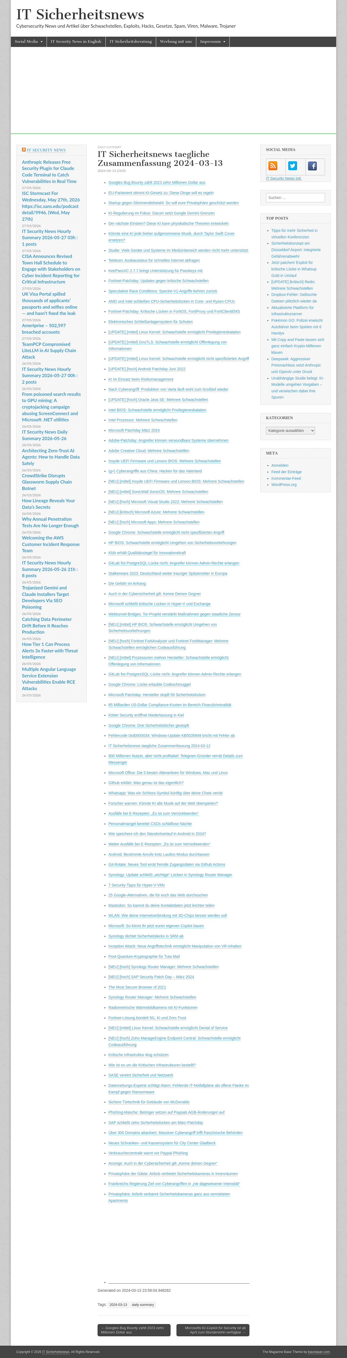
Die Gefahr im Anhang (127, 583)
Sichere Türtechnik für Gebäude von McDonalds (148, 1102)
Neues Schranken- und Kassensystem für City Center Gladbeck (162, 1143)
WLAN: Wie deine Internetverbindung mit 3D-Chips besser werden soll (167, 915)
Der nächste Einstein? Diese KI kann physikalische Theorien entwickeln (168, 223)
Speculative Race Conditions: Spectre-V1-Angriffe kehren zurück (162, 291)
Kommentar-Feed (286, 478)
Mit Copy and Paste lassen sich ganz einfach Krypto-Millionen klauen (297, 346)
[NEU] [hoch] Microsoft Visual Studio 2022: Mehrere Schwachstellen (165, 502)
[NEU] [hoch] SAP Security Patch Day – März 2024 (151, 977)
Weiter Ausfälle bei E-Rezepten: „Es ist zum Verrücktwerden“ (159, 844)
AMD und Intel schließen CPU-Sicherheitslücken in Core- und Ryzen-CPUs (171, 301)
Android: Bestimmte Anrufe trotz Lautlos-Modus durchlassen (159, 854)
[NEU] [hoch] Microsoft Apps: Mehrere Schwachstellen (154, 522)
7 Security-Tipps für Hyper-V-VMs (136, 885)
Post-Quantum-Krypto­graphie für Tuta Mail (144, 956)
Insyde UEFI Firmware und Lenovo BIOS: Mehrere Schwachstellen (164, 461)
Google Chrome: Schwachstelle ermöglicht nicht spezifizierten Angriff (166, 532)
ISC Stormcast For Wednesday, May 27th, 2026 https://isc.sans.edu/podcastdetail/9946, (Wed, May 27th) (51, 206)
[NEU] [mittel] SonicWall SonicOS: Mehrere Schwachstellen (158, 491)
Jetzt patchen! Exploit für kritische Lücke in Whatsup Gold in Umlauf (294, 268)
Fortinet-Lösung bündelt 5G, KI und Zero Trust (147, 1018)
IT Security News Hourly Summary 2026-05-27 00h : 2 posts (50, 375)
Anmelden (279, 465)
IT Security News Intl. (284, 178)
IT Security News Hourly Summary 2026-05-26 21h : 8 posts (50, 569)
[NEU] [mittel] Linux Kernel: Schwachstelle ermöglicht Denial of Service (168, 1028)
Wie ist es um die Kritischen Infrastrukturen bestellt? (152, 1065)
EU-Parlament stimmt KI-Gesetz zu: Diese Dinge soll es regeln (161, 193)
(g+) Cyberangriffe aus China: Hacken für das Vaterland (155, 471)
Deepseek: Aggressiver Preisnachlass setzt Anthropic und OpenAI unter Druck (296, 365)
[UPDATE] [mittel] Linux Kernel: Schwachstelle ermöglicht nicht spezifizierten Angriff (178, 358)
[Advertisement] (173, 96)
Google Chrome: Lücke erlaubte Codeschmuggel (149, 684)
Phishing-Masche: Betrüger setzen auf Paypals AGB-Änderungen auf (166, 1112)
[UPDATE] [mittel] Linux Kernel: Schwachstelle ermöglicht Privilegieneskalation (174, 332)
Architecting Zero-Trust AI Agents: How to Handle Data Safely (51, 457)
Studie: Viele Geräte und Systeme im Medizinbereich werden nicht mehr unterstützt (178, 250)
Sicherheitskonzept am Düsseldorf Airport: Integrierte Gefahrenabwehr (296, 249)
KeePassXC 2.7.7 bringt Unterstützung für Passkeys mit (155, 271)
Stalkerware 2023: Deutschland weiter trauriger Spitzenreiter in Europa (167, 573)
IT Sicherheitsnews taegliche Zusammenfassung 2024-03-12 (159, 746)
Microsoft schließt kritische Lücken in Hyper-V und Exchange (159, 604)
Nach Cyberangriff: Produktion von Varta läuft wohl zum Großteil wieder (168, 389)
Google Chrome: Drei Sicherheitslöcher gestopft (148, 725)
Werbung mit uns (176, 41)
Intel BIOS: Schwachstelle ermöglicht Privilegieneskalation (157, 410)
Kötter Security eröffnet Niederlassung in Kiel (146, 715)
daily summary (109, 147)
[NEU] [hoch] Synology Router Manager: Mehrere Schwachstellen (163, 967)
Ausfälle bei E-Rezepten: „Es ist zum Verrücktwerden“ (153, 813)
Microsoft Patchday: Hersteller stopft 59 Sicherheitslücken (156, 695)
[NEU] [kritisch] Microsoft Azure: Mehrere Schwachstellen (156, 512)
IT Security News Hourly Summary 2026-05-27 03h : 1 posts (50, 237)
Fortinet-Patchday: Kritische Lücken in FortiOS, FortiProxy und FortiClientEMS (174, 311)
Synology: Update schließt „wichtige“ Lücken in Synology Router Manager (170, 875)
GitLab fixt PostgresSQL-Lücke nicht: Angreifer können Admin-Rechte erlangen (174, 674)
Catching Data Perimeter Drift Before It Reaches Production (47, 625)
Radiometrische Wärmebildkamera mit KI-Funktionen (152, 1007)
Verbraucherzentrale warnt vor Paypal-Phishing (148, 1153)
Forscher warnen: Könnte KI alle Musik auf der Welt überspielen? (163, 803)
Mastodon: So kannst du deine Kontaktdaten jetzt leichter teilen (161, 905)
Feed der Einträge (286, 472)
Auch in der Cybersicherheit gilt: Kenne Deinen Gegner (154, 594)
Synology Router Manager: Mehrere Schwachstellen (152, 997)
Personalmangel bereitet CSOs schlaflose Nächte (150, 824)
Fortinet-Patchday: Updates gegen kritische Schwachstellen (158, 281)
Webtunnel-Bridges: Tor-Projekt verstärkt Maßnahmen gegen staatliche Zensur (174, 614)
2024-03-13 (118, 1305)
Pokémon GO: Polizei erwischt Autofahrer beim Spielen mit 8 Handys (297, 326)
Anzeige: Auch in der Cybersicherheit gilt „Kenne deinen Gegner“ (162, 1163)
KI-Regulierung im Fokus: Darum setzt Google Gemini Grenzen (161, 213)
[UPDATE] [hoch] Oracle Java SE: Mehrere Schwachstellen (158, 399)
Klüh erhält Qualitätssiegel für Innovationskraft (147, 553)
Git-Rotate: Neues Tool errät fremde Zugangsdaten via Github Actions (166, 864)
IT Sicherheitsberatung (131, 41)
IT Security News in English (76, 41)
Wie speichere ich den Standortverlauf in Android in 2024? (157, 834)
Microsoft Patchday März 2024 (134, 430)
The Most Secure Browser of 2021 (137, 987)
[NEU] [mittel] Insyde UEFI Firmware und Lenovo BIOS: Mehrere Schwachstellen (176, 481)
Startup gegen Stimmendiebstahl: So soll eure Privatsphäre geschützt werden (173, 203)
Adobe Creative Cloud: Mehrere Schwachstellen (148, 451)
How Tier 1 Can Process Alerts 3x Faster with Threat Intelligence (50, 650)
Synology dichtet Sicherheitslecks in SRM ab (146, 936)
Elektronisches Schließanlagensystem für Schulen (150, 322)
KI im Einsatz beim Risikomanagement (141, 379)
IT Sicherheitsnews (80, 14)
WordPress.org (284, 484)
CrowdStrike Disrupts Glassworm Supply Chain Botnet (47, 482)
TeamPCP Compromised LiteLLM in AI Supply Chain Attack (49, 350)
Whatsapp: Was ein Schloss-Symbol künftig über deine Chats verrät (165, 793)
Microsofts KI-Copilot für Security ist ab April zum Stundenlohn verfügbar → (215, 1330)
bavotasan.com (319, 1352)
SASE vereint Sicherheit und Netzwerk (140, 1075)
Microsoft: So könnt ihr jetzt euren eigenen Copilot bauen (156, 926)
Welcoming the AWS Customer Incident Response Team (51, 544)
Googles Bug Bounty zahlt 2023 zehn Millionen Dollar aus (156, 182)
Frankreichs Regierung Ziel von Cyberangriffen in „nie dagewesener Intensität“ (174, 1184)
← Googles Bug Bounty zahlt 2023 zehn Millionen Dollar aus (132, 1330)
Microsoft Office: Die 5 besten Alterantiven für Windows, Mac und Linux (168, 772)
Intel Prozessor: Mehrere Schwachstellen (142, 420)
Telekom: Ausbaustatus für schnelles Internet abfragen (154, 260)
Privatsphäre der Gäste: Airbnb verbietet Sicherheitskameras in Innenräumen (173, 1173)
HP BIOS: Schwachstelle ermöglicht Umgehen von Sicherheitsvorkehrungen (172, 543)
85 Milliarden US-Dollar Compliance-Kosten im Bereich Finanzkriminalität (169, 705)
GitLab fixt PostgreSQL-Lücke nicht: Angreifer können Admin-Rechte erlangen (173, 563)
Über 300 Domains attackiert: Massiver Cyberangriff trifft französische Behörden (175, 1132)
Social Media (26, 41)
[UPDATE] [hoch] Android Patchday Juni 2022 (146, 369)
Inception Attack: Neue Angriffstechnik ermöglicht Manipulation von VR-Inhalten (175, 946)
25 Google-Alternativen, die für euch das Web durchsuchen (158, 895)
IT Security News (46, 150)
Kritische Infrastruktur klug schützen (138, 1055)
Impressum (210, 41)
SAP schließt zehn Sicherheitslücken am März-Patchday (155, 1122)
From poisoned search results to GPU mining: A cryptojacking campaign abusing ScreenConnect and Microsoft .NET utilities (51, 407)
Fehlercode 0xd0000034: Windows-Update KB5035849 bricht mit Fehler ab (171, 735)
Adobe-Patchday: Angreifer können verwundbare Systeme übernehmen (168, 440)
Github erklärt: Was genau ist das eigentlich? (146, 783)
